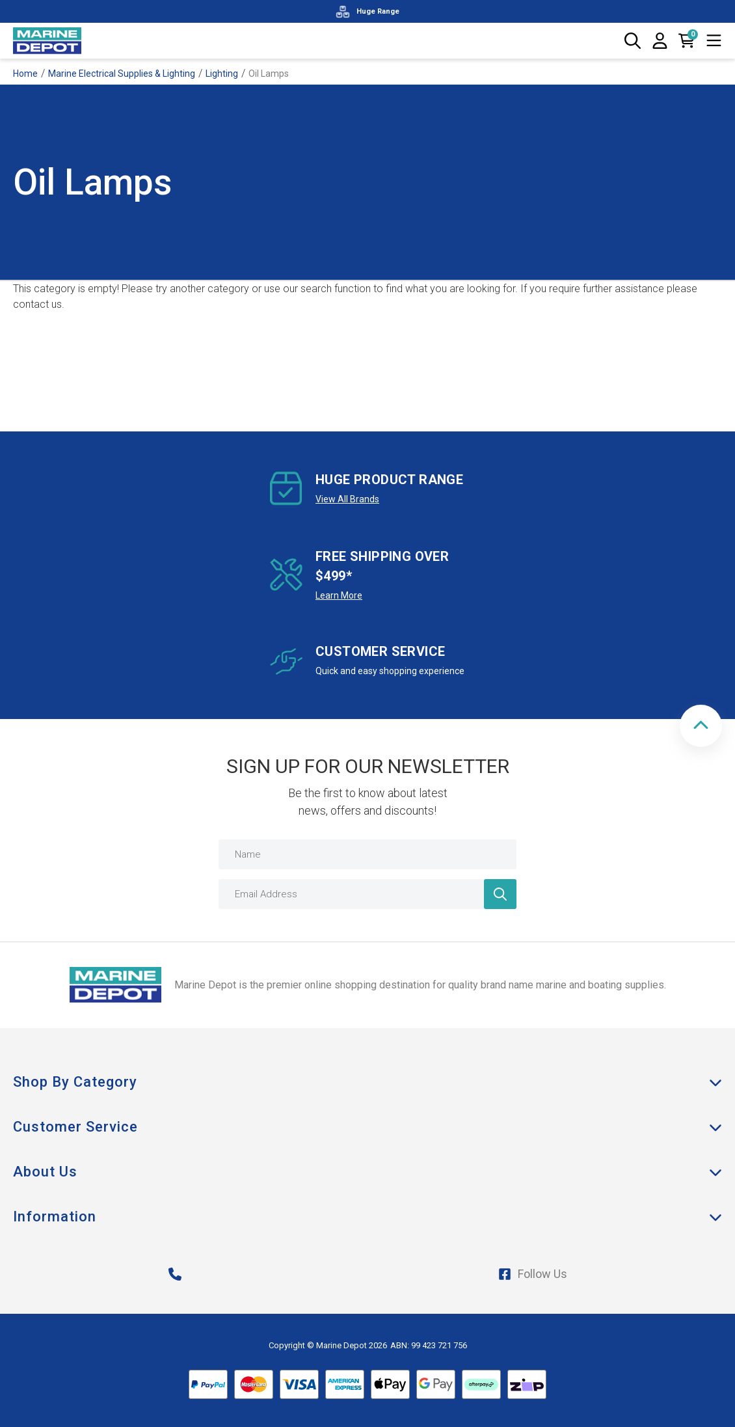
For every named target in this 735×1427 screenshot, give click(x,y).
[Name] (367, 854)
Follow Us (532, 1274)
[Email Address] (367, 894)
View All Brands (347, 499)
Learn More (338, 595)
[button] (701, 726)
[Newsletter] (500, 894)
